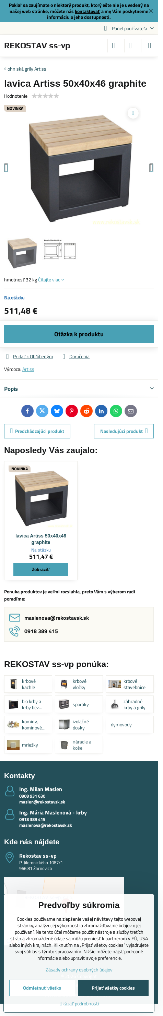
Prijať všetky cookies (113, 987)
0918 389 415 (32, 819)
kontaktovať (87, 11)
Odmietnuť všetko (42, 987)
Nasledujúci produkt (124, 431)
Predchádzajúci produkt (37, 431)
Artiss (28, 369)
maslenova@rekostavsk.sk (45, 825)
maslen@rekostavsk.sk (42, 801)
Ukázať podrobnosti (79, 1003)
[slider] (45, 96)
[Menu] (149, 45)
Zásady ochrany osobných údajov (79, 969)
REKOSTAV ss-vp (37, 45)
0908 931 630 (32, 796)
